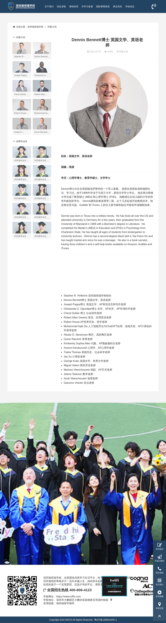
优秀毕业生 (19, 141)
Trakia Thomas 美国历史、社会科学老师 (87, 352)
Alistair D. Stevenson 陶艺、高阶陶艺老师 (88, 334)
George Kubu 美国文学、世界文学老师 (86, 361)
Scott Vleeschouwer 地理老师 (81, 378)
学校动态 (129, 6)
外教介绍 (52, 26)
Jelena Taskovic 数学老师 (78, 374)
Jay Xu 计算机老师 (74, 356)
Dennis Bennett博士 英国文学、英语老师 (87, 300)
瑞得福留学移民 (65, 603)
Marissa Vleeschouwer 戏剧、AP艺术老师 (88, 369)
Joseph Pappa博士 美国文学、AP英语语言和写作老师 (95, 304)
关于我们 (49, 6)
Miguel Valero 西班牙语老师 (80, 365)
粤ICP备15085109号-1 (105, 619)
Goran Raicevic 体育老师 (78, 339)
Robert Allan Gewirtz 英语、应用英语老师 (87, 317)
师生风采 (117, 6)
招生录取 (61, 6)
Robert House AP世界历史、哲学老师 (85, 321)
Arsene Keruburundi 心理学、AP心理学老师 (89, 347)
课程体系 (73, 6)
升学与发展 (87, 6)
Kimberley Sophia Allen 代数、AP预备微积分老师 (92, 343)
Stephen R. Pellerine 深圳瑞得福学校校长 (88, 295)
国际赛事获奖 (103, 6)
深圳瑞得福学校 (35, 26)
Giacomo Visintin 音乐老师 (79, 382)
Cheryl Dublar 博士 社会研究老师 (83, 313)
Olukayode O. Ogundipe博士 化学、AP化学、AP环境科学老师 (100, 308)
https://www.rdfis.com (68, 596)
